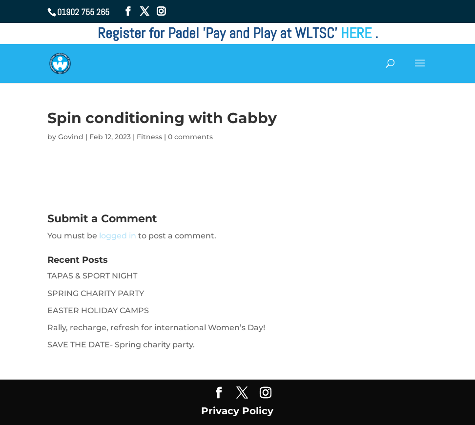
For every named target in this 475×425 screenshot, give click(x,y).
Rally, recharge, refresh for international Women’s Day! (156, 327)
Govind (70, 136)
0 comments (190, 136)
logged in (117, 235)
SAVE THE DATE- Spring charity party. (121, 344)
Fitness (149, 136)
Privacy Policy (237, 411)
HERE (358, 33)
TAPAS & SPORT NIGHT (92, 275)
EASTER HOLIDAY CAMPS (98, 310)
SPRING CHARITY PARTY (95, 293)
